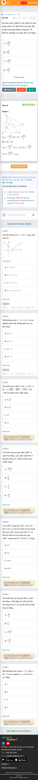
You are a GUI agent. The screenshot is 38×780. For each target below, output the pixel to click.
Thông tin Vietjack (9, 768)
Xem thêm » (7, 261)
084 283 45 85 (11, 753)
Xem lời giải (19, 77)
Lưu (33, 18)
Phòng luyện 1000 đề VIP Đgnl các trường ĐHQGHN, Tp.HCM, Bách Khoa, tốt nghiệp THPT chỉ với (20, 200)
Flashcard (9, 90)
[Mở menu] (8, 3)
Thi (21, 90)
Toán (18, 14)
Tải (31, 90)
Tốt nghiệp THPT (10, 14)
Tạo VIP (24, 2)
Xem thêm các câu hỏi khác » (19, 731)
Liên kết (5, 764)
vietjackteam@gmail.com (14, 756)
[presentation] (13, 26)
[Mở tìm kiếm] (18, 3)
